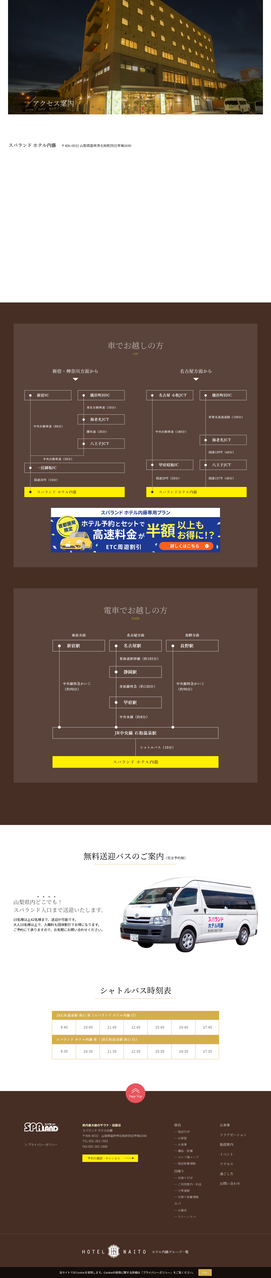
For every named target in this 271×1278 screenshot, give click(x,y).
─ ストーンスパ (185, 1216)
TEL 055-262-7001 (95, 1141)
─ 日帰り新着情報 (186, 1197)
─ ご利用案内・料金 (188, 1184)
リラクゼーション (233, 1134)
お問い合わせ (230, 1183)
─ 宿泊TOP (182, 1132)
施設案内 (226, 1144)
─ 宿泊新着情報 (185, 1163)
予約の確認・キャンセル (104, 1158)
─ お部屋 (180, 1138)
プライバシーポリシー (156, 1272)
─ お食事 (180, 1144)
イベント (226, 1154)
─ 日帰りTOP (183, 1178)
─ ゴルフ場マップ (186, 1157)
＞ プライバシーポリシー (41, 1144)
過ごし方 (226, 1173)
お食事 (225, 1125)
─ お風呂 (180, 1210)
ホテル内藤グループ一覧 (170, 1251)
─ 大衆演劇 (182, 1190)
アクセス (226, 1164)
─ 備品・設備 (183, 1151)
